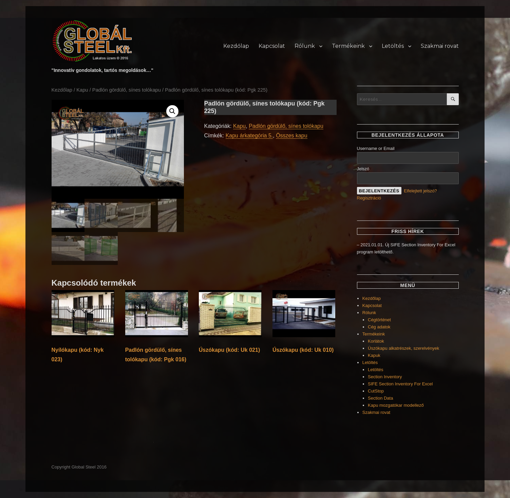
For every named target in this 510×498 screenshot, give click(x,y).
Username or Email (376, 148)
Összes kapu (291, 135)
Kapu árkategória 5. (249, 135)
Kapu (82, 90)
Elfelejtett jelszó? (420, 190)
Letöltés (393, 46)
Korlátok (376, 341)
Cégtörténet (379, 319)
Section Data (380, 398)
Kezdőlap (236, 46)
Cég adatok (379, 326)
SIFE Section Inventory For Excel (400, 383)
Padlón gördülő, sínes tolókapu (126, 90)
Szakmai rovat (440, 46)
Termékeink (348, 46)
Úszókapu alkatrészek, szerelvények (403, 348)
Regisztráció (369, 197)
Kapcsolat (272, 46)
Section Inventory (385, 376)
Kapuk (374, 355)
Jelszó (363, 168)
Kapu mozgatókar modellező (396, 405)
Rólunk (305, 46)
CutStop (376, 391)
